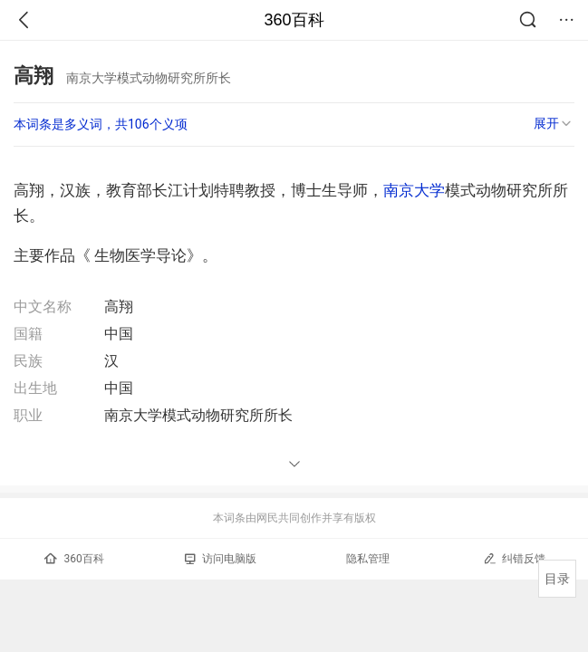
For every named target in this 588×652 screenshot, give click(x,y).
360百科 (293, 20)
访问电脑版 (220, 558)
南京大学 (414, 190)
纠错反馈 (514, 558)
